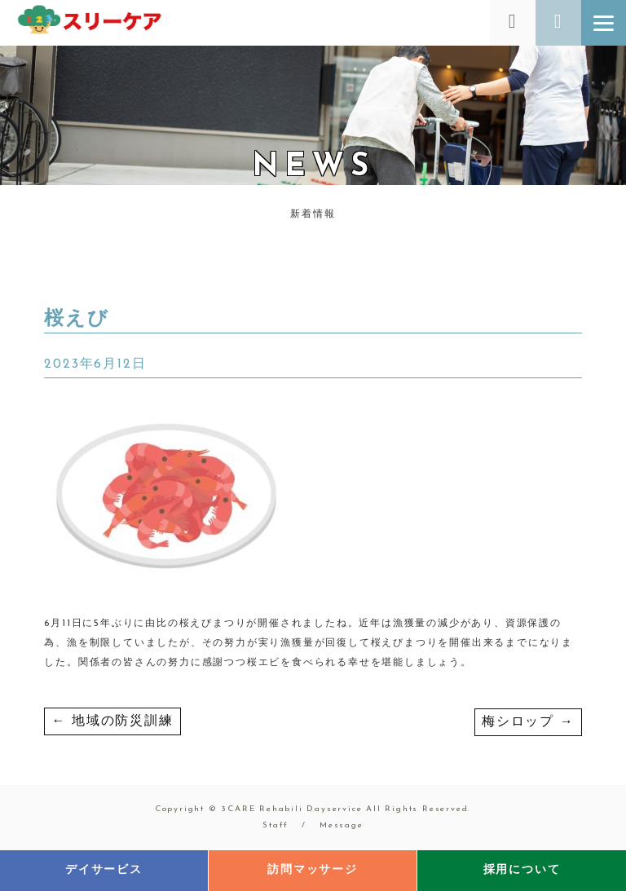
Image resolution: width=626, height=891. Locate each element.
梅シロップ (528, 722)
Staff (275, 825)
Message (342, 825)
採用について (522, 870)
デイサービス (104, 870)
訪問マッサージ (312, 870)
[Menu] (603, 23)
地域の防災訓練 (112, 721)
